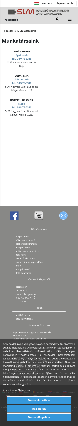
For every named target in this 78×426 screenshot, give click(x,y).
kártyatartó (21, 290)
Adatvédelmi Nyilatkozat (17, 390)
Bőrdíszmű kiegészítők (38, 279)
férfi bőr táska (22, 315)
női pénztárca (22, 236)
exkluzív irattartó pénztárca (29, 262)
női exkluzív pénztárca (26, 240)
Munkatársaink (26, 31)
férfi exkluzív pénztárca (27, 251)
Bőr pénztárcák (39, 229)
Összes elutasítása (39, 400)
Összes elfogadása (39, 417)
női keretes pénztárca (26, 243)
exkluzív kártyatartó (25, 294)
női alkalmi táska (24, 318)
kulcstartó (20, 301)
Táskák (39, 307)
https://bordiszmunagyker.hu (26, 332)
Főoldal (8, 31)
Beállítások (39, 408)
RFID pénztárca (23, 272)
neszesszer (21, 286)
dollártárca (21, 254)
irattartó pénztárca (25, 258)
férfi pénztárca (22, 247)
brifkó (18, 265)
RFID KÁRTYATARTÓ (25, 297)
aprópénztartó (22, 269)
